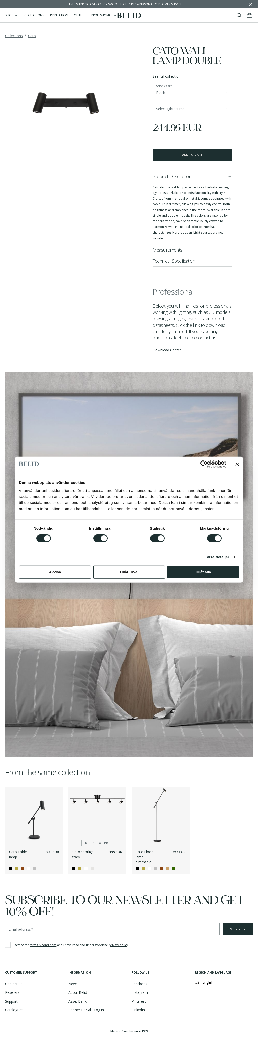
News (72, 983)
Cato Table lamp (18, 854)
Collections (34, 15)
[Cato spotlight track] (97, 816)
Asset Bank (77, 1001)
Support (11, 1001)
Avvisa (55, 572)
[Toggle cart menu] (249, 15)
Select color (164, 86)
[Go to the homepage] (129, 15)
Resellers (12, 992)
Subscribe (238, 929)
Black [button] (160, 92)
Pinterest (139, 1001)
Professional (104, 15)
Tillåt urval (129, 572)
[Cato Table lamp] (34, 816)
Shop (11, 15)
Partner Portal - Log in (86, 1009)
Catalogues (14, 1009)
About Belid (77, 992)
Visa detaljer (218, 557)
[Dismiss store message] (251, 4)
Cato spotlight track (83, 854)
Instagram (140, 992)
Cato (32, 35)
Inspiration (59, 15)
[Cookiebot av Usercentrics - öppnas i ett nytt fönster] (204, 464)
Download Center (167, 350)
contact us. (206, 338)
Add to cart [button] (192, 155)
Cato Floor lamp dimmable (144, 856)
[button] (192, 109)
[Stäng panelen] (237, 464)
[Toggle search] (239, 15)
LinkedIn (138, 1009)
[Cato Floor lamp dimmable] (161, 816)
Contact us (14, 983)
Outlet (79, 15)
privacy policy (118, 945)
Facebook (139, 983)
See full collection (166, 76)
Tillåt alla (203, 572)
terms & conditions (43, 945)
